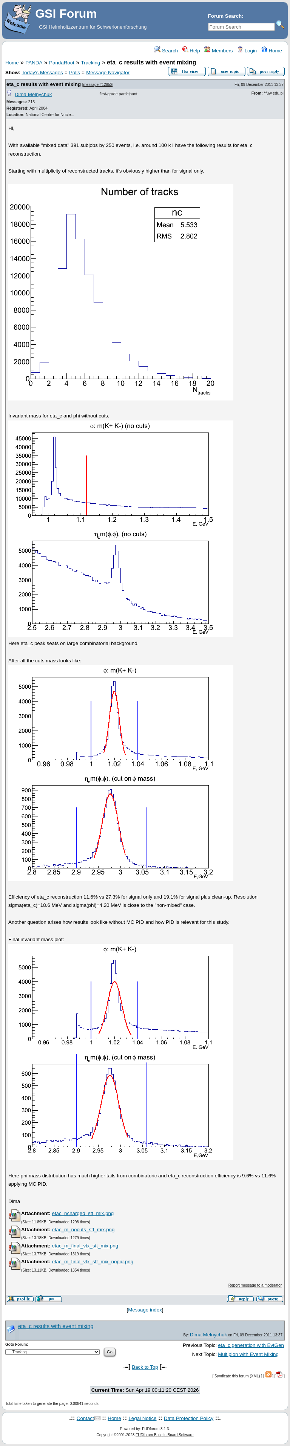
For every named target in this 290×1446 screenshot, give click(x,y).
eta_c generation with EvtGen (251, 1345)
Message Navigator (108, 72)
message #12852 (98, 85)
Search (166, 50)
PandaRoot (61, 63)
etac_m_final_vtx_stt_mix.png (85, 1246)
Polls (74, 72)
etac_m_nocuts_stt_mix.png (83, 1229)
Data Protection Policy (188, 1418)
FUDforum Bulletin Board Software (164, 1435)
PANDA (33, 63)
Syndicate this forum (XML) (237, 1376)
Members (218, 50)
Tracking (90, 63)
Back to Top (145, 1367)
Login (247, 50)
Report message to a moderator (255, 1285)
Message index (145, 1310)
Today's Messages (42, 72)
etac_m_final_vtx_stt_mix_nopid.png (92, 1261)
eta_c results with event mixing (43, 84)
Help (191, 50)
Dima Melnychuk (33, 94)
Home (271, 50)
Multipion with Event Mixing (248, 1354)
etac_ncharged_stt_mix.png (83, 1213)
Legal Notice (142, 1418)
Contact (85, 1418)
